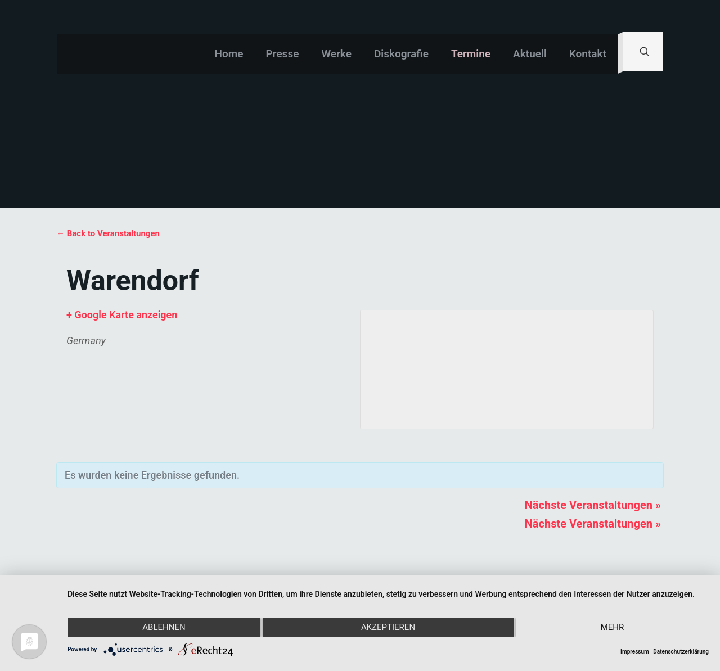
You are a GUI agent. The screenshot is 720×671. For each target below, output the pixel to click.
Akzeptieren (388, 628)
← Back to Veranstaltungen (108, 233)
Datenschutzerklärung (681, 652)
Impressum (634, 652)
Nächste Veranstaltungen (593, 505)
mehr (613, 628)
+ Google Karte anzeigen (121, 315)
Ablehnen (163, 628)
